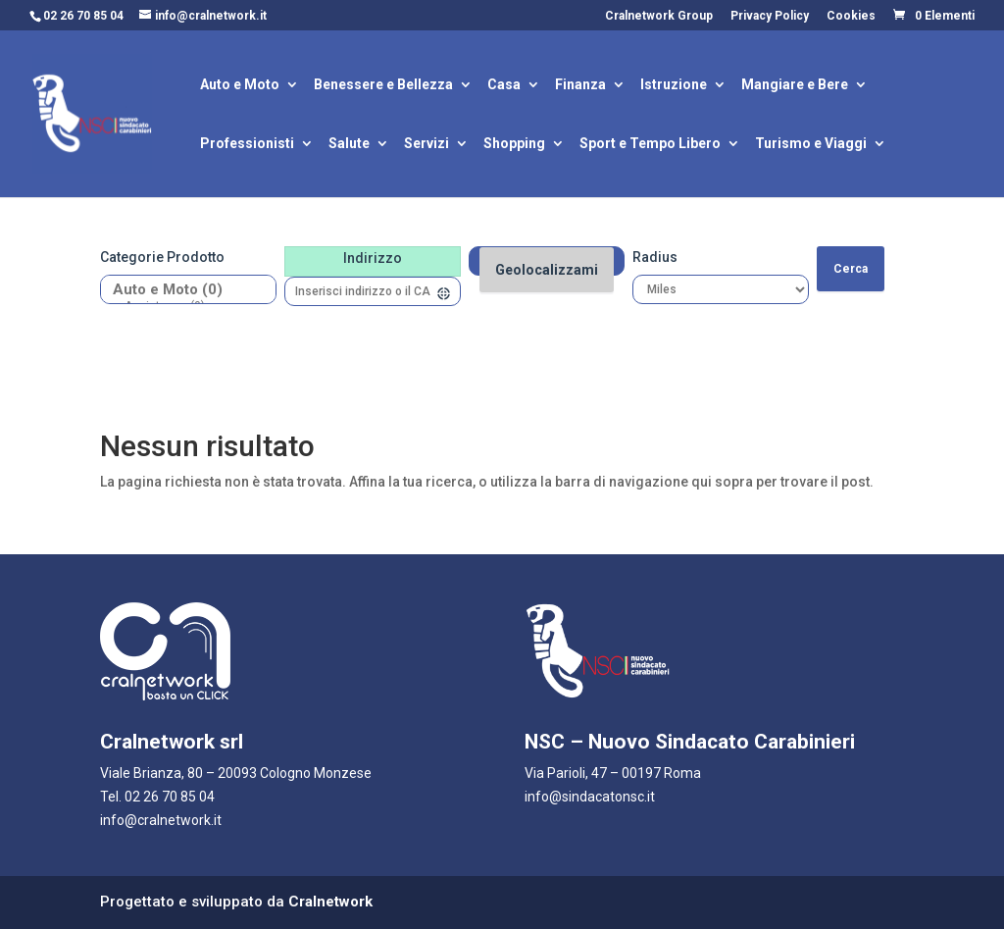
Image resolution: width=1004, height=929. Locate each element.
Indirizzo (372, 258)
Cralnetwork (330, 901)
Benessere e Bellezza (383, 85)
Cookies (851, 16)
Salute (349, 144)
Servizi (426, 144)
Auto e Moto (239, 85)
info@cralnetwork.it (161, 820)
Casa (504, 85)
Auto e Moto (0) (181, 290)
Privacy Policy (769, 16)
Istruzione (673, 85)
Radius (655, 257)
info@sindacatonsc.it (590, 796)
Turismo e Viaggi (811, 144)
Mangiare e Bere (794, 85)
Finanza (580, 85)
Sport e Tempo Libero (650, 144)
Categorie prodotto (162, 257)
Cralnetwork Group (659, 16)
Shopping (514, 144)
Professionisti (247, 144)
